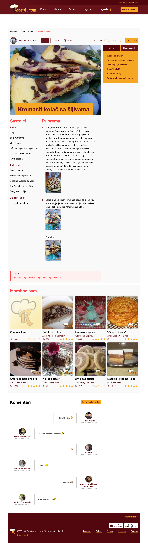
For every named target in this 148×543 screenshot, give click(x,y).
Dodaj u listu (131, 40)
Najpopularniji (129, 48)
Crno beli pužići (90, 364)
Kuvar (43, 9)
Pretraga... (115, 9)
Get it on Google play (131, 525)
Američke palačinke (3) (25, 364)
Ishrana (57, 9)
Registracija (122, 2)
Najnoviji (111, 48)
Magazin (87, 9)
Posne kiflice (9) (114, 73)
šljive (19, 277)
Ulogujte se (133, 2)
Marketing (53, 531)
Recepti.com (23, 8)
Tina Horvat (88, 452)
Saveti (72, 9)
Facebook (87, 531)
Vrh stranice (130, 517)
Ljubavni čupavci (90, 318)
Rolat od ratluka (57, 318)
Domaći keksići (113, 69)
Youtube (110, 531)
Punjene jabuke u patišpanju (120, 78)
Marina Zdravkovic (22, 502)
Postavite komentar (91, 402)
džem (43, 277)
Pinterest (134, 531)
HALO (25, 535)
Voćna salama (25, 318)
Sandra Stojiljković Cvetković (88, 485)
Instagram (122, 531)
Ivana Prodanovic (22, 436)
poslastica (56, 277)
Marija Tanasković (22, 468)
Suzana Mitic (30, 40)
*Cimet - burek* (122, 318)
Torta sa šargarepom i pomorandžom (121, 60)
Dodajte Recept (129, 9)
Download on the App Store (116, 525)
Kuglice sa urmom (115, 56)
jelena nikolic (89, 421)
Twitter (99, 531)
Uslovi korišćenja (43, 531)
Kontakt (61, 531)
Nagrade (103, 9)
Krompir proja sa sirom (117, 65)
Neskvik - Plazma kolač (122, 364)
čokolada (31, 277)
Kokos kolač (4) (57, 364)
